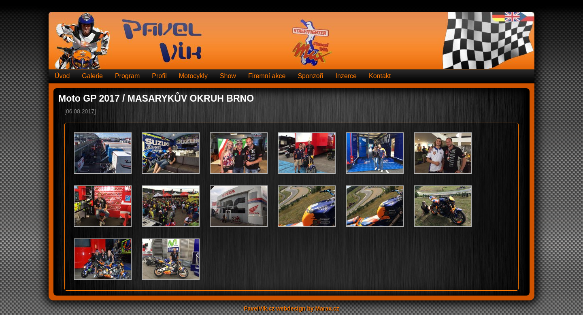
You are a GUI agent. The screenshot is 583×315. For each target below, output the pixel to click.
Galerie (92, 75)
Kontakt (380, 75)
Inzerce (346, 75)
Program (127, 75)
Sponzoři (310, 75)
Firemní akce (266, 75)
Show (228, 75)
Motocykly (193, 75)
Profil (159, 75)
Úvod (62, 75)
